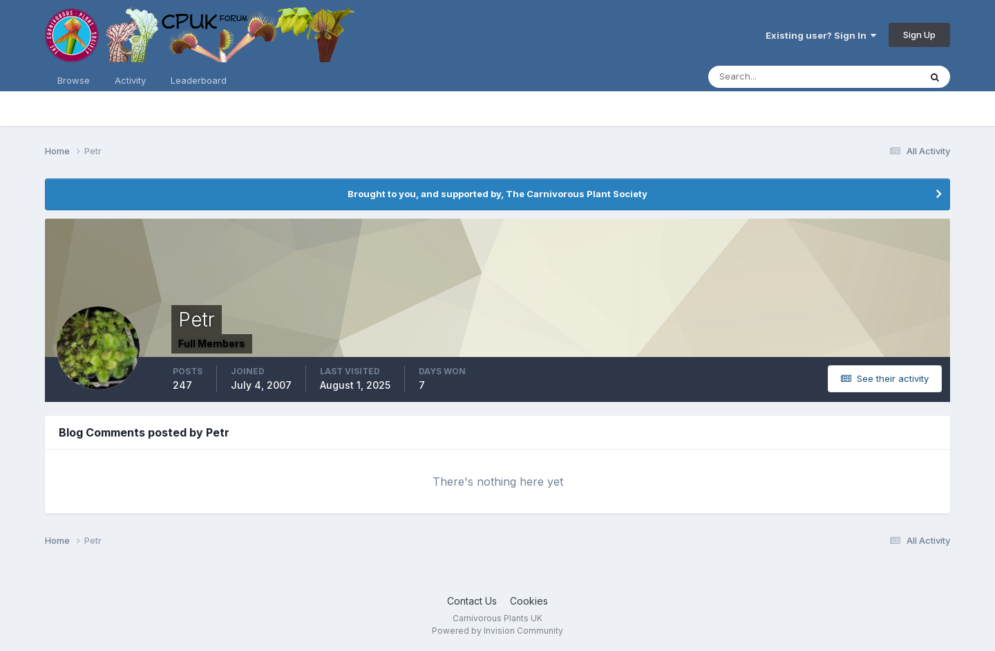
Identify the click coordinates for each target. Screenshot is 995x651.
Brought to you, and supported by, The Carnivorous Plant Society (497, 193)
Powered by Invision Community (497, 630)
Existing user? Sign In (821, 35)
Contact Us (472, 601)
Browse (73, 80)
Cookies (529, 601)
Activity (130, 80)
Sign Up (919, 34)
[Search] (769, 77)
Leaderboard (199, 80)
